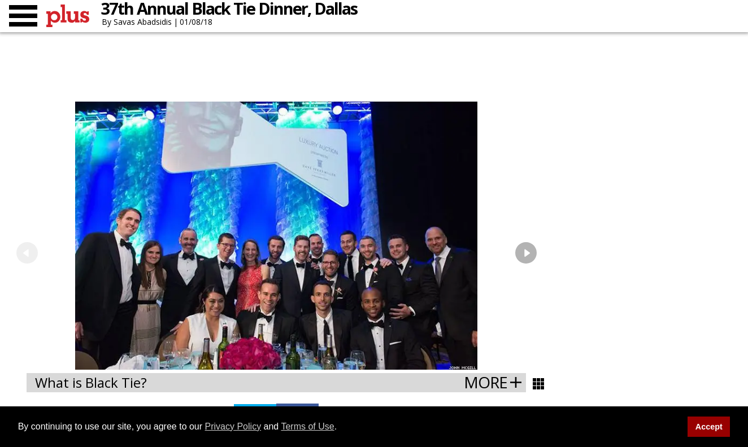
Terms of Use (307, 426)
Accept (709, 426)
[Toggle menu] (23, 16)
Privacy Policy (233, 426)
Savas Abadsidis (143, 21)
